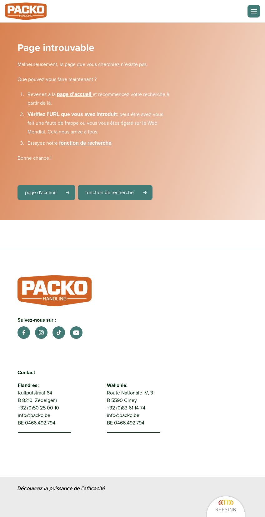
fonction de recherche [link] (118, 192)
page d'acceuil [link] (49, 192)
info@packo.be (34, 415)
